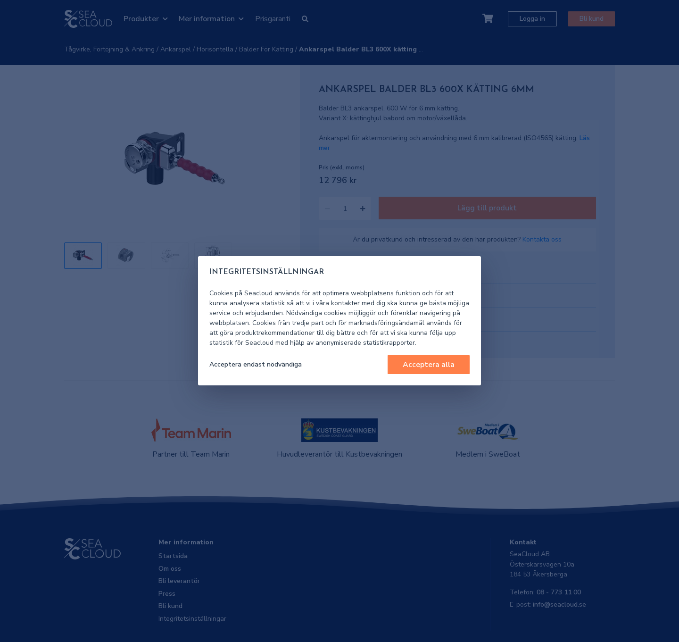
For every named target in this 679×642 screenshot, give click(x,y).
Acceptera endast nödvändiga (255, 364)
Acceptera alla (429, 364)
